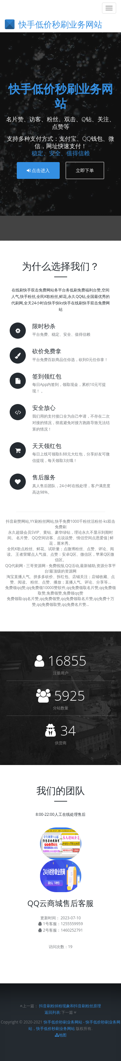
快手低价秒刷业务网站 (60, 96)
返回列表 (52, 1012)
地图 (60, 1035)
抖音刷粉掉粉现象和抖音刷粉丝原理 (70, 1006)
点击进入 (38, 170)
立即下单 (85, 170)
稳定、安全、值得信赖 (61, 153)
